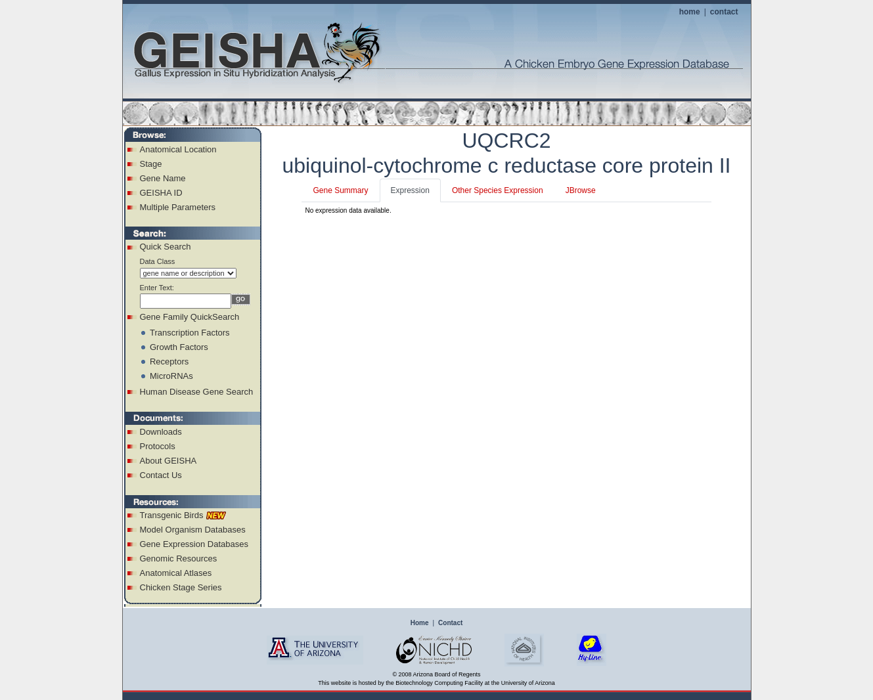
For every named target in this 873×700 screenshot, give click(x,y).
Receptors (169, 361)
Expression (410, 190)
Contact (450, 622)
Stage (151, 164)
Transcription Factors (190, 333)
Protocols (157, 446)
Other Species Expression (497, 190)
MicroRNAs (171, 376)
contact (724, 11)
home (689, 11)
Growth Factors (179, 347)
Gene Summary (340, 190)
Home (420, 622)
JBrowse (581, 190)
